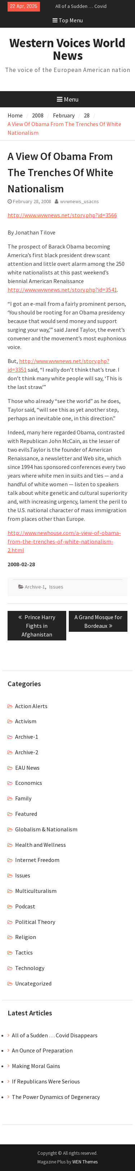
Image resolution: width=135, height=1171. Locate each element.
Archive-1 (35, 587)
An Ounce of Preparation (42, 1050)
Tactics (24, 952)
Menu (67, 99)
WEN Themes (85, 1162)
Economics (28, 782)
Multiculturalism (36, 890)
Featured (26, 813)
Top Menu (68, 20)
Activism (25, 721)
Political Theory (35, 921)
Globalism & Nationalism (46, 829)
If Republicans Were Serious (46, 1081)
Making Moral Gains (36, 1065)
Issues (56, 587)
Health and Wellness (40, 844)
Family (23, 798)
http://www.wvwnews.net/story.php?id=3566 (62, 215)
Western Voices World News (67, 49)
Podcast (25, 906)
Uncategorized (33, 983)
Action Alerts (31, 706)
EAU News (27, 767)
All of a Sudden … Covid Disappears (55, 1035)
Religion (25, 936)
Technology (29, 967)
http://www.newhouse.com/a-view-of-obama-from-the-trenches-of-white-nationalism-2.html (64, 541)
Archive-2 (26, 752)
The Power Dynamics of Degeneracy (56, 1096)
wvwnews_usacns (79, 201)
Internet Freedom (37, 859)
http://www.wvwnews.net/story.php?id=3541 (62, 289)
